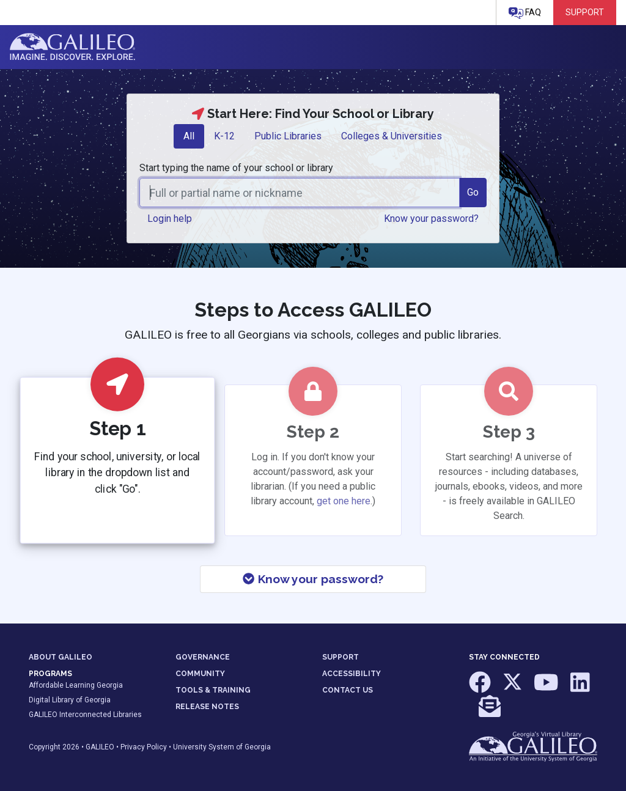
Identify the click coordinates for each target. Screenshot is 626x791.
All (188, 136)
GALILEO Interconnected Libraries (85, 714)
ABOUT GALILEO (60, 657)
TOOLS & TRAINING (213, 690)
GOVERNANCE (202, 657)
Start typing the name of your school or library (236, 168)
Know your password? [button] (431, 218)
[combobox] (299, 192)
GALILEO (100, 747)
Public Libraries (288, 136)
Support (584, 12)
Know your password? (313, 579)
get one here (343, 501)
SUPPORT (340, 657)
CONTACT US (347, 690)
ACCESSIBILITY (351, 673)
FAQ (525, 13)
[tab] (189, 136)
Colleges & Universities (391, 136)
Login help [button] (169, 218)
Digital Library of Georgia (70, 700)
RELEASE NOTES (207, 706)
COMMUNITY (200, 673)
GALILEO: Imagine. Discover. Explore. (72, 47)
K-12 (224, 136)
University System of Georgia (222, 747)
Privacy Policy (143, 747)
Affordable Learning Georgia (76, 685)
